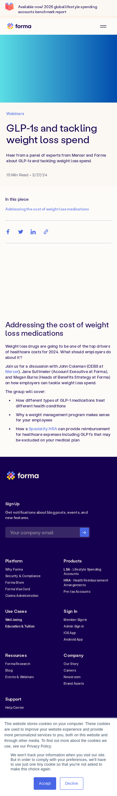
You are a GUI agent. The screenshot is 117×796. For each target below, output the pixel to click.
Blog (8, 670)
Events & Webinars (19, 677)
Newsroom (72, 677)
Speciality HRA (43, 428)
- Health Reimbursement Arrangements (86, 582)
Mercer (11, 371)
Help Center (14, 707)
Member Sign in (75, 619)
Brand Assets (74, 683)
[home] (21, 26)
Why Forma (14, 569)
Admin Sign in (74, 626)
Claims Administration (21, 595)
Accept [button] (45, 783)
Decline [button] (71, 783)
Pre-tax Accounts (77, 591)
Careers (70, 670)
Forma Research (17, 664)
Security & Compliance (23, 576)
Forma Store (14, 582)
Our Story (71, 664)
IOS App (70, 633)
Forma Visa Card (17, 589)
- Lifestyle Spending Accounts (82, 571)
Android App (73, 639)
